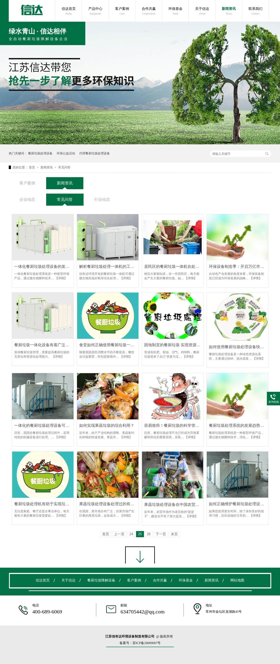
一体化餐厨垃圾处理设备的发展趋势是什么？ (42, 266)
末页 (174, 534)
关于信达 (202, 11)
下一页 (161, 534)
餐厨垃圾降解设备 (101, 580)
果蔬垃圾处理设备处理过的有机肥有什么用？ (107, 504)
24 (131, 534)
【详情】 (61, 278)
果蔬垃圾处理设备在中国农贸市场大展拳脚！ (172, 504)
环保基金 (175, 11)
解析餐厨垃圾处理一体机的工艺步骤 (107, 266)
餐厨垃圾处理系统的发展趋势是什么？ (237, 425)
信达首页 (69, 11)
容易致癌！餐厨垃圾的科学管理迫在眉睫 (172, 425)
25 (140, 534)
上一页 (119, 534)
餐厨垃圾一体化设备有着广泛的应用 (42, 345)
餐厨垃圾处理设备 (40, 153)
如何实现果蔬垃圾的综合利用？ (106, 425)
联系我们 (255, 11)
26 (149, 534)
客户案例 (122, 11)
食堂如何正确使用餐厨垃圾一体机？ (107, 345)
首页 (32, 167)
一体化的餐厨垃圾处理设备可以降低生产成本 (42, 425)
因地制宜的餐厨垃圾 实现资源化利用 (172, 345)
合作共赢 (149, 11)
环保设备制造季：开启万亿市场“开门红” (237, 266)
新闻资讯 (229, 11)
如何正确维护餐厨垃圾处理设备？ (237, 504)
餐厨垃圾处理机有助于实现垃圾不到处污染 (42, 504)
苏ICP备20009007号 (147, 643)
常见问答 (64, 167)
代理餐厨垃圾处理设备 (94, 153)
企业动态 (27, 199)
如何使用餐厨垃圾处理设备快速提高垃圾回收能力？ (237, 347)
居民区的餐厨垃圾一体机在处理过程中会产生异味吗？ (172, 266)
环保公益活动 (66, 153)
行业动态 (102, 199)
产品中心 (95, 11)
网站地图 (237, 580)
